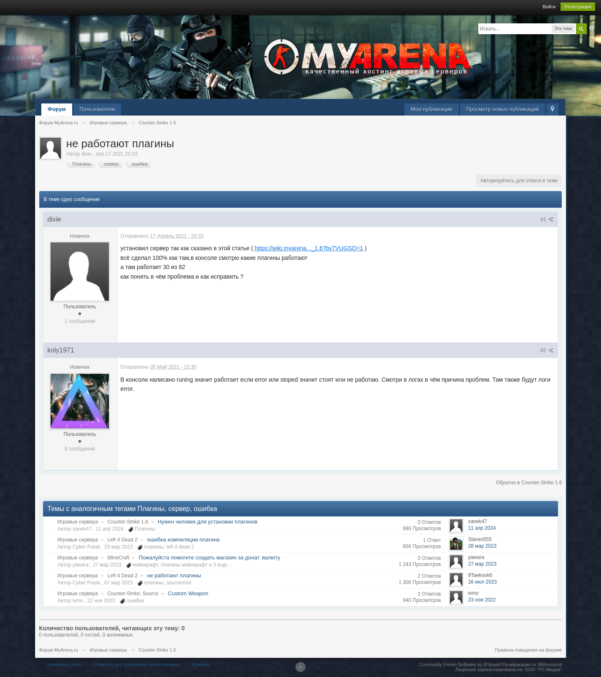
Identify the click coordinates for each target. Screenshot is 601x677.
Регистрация (577, 6)
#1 (547, 219)
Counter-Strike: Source (132, 593)
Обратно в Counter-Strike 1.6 (529, 483)
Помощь (201, 664)
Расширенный (591, 28)
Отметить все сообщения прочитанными (136, 664)
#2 (547, 350)
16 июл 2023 (482, 582)
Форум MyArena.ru (58, 649)
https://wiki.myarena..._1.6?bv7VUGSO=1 (309, 248)
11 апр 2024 (482, 528)
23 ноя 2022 (482, 600)
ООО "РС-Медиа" (543, 669)
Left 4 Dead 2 (122, 540)
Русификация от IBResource (531, 664)
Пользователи (97, 109)
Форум (57, 109)
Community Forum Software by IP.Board (460, 664)
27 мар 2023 (482, 564)
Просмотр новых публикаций (502, 109)
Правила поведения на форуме (528, 649)
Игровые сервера (78, 522)
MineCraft (118, 558)
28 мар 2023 (482, 546)
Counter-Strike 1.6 (127, 522)
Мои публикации (431, 109)
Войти (549, 6)
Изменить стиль (64, 664)
